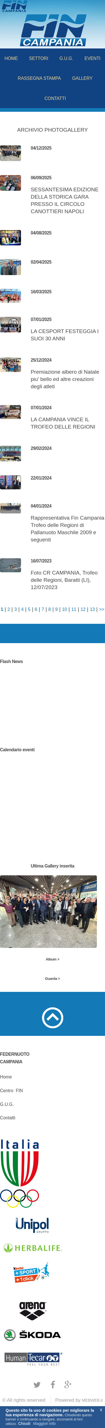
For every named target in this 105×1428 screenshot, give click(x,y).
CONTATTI (55, 98)
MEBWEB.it (92, 1400)
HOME (11, 58)
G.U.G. (66, 58)
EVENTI (93, 58)
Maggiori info (44, 1423)
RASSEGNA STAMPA (39, 78)
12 (83, 609)
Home (6, 1077)
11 (73, 609)
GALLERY (82, 78)
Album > (52, 959)
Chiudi (24, 1423)
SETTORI (38, 58)
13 (92, 609)
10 (64, 609)
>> (101, 609)
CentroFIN (11, 1090)
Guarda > (52, 978)
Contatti (7, 1117)
